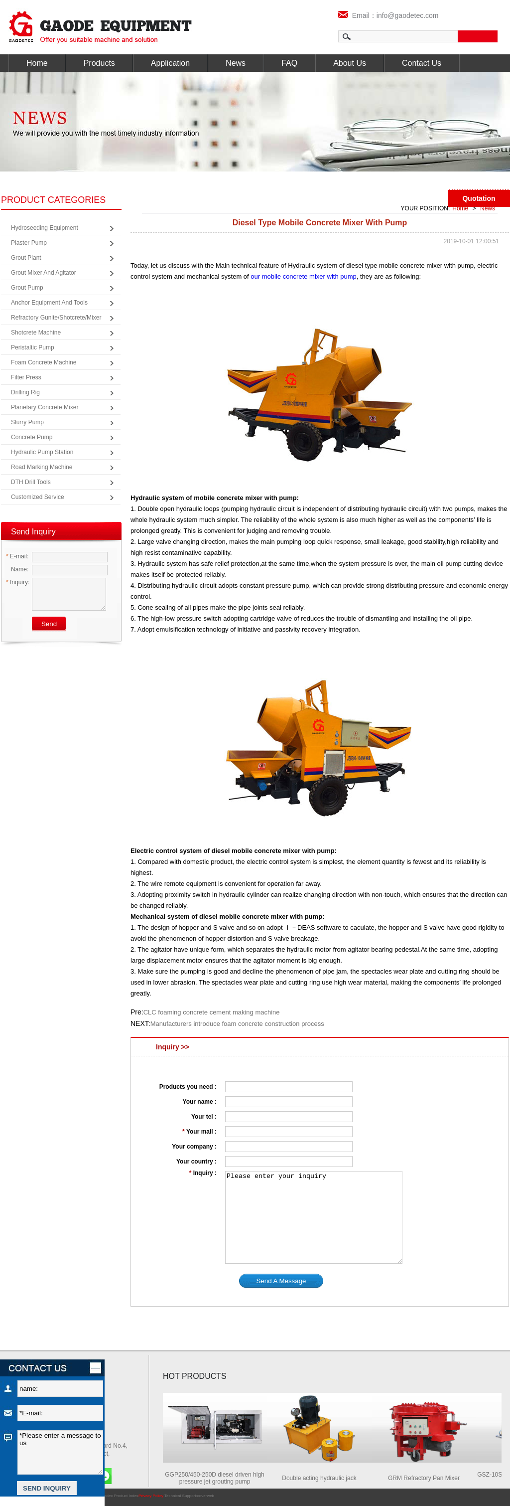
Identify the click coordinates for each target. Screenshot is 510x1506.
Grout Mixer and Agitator (43, 272)
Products (99, 63)
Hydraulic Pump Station (42, 452)
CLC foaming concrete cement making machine (211, 1012)
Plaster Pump (29, 242)
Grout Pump (27, 287)
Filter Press (26, 377)
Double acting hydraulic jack (322, 1478)
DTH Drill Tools (31, 482)
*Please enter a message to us (60, 1452)
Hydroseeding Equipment (44, 227)
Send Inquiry (33, 531)
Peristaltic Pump (32, 347)
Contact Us (421, 63)
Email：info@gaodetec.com (388, 15)
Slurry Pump (27, 422)
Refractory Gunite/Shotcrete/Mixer (56, 317)
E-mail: (17, 556)
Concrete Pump (31, 437)
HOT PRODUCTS (195, 1376)
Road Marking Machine (41, 467)
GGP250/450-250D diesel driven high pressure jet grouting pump (217, 1478)
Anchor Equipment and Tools (49, 302)
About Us (349, 63)
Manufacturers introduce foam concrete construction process (237, 1023)
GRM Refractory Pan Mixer (427, 1478)
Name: (17, 569)
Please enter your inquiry (313, 1217)
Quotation (478, 198)
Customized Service (37, 497)
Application (170, 63)
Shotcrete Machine (36, 332)
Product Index (126, 1496)
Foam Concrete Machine (43, 362)
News (236, 63)
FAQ (289, 63)
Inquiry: (17, 582)
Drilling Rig (25, 392)
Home (37, 63)
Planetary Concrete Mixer (44, 407)
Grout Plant (26, 257)
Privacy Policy (150, 1496)
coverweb (205, 1496)
